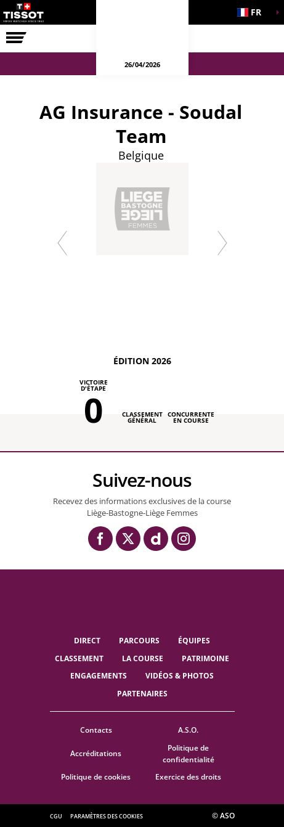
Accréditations (95, 753)
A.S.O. (188, 730)
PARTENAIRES (142, 693)
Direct (87, 640)
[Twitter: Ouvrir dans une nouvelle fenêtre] (128, 538)
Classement (79, 658)
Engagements (98, 675)
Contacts (96, 730)
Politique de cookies (96, 777)
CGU (56, 816)
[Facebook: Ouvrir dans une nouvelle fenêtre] (100, 538)
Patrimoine (205, 658)
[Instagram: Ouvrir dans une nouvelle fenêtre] (183, 538)
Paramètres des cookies (106, 816)
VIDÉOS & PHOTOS (179, 675)
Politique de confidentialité (188, 754)
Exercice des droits (188, 777)
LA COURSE (142, 658)
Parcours (139, 640)
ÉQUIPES (194, 640)
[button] (253, 12)
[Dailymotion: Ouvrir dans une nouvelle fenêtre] (156, 538)
